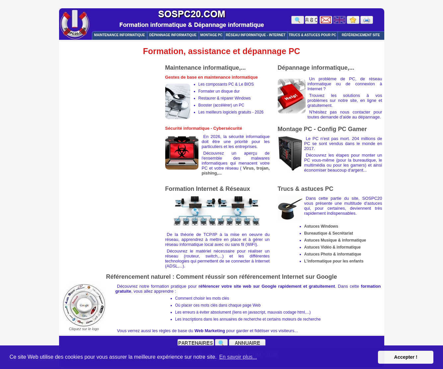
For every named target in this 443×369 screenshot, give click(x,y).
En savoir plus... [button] (238, 357)
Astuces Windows (321, 226)
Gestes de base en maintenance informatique (211, 77)
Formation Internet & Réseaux (207, 188)
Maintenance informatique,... (205, 67)
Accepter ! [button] (405, 357)
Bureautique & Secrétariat (328, 233)
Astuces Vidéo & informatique (332, 247)
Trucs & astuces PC (305, 188)
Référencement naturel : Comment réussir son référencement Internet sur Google (221, 276)
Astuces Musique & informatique (335, 240)
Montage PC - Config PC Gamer (322, 129)
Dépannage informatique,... (316, 67)
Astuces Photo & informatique (332, 254)
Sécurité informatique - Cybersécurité (203, 128)
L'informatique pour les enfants (334, 261)
